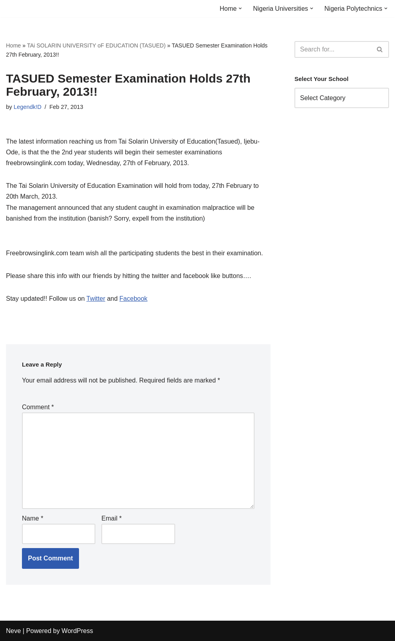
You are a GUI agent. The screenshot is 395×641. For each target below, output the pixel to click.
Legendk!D (27, 107)
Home (13, 45)
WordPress (77, 630)
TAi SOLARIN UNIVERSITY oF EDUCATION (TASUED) (96, 45)
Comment (38, 407)
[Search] (332, 49)
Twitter (96, 298)
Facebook (133, 298)
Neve (13, 630)
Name (32, 518)
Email (111, 518)
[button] (240, 8)
